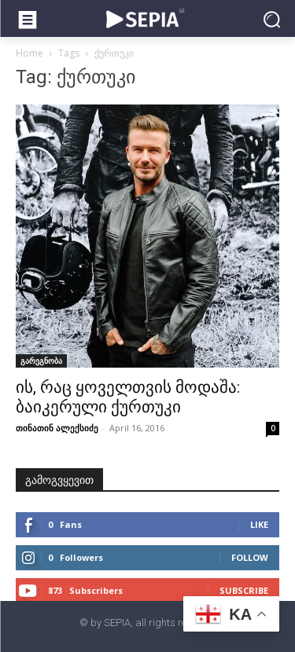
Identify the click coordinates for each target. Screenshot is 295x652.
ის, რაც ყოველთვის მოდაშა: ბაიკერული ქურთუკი (128, 397)
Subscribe (243, 590)
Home (29, 53)
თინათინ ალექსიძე (57, 428)
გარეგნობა (41, 360)
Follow (249, 557)
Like (259, 524)
